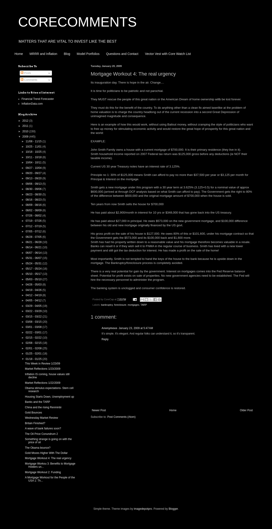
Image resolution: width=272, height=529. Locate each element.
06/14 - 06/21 (34, 247)
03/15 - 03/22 (34, 316)
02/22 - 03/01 (34, 332)
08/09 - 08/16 (34, 205)
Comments (29, 79)
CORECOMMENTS (77, 22)
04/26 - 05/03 (34, 284)
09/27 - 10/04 (34, 168)
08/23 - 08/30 (34, 194)
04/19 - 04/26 (34, 290)
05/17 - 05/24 (34, 268)
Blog (67, 54)
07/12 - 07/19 (34, 226)
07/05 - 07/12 (34, 231)
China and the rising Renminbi (43, 407)
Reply (105, 339)
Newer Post (99, 410)
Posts (26, 73)
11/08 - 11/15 (34, 141)
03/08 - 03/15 (34, 321)
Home (19, 54)
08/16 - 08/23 (34, 199)
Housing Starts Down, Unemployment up (49, 396)
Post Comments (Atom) (121, 416)
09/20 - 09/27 (34, 173)
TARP (144, 304)
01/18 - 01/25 (34, 359)
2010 (25, 131)
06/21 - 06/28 (34, 242)
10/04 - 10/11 (34, 162)
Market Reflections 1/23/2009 (42, 368)
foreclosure (120, 304)
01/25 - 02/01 (34, 353)
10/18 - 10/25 (34, 151)
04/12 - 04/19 (34, 295)
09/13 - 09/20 (34, 178)
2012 (25, 120)
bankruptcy (107, 304)
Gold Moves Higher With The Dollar (46, 453)
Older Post (246, 410)
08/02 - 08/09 (34, 210)
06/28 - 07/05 (34, 237)
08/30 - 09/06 (34, 189)
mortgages (133, 304)
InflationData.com (32, 103)
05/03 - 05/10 (34, 279)
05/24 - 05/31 (34, 263)
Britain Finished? (35, 423)
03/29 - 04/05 (34, 306)
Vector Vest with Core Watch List (168, 54)
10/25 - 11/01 (34, 146)
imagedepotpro (143, 508)
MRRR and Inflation (43, 54)
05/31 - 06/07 (34, 258)
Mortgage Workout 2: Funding (43, 472)
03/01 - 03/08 (34, 327)
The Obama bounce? (38, 447)
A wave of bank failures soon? (43, 428)
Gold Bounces (33, 412)
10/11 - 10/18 (34, 157)
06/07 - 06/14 (34, 252)
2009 (25, 136)
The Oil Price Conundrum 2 (41, 434)
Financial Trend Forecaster (38, 99)
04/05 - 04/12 (34, 300)
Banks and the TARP (37, 402)
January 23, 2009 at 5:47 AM (136, 328)
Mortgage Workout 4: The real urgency (48, 458)
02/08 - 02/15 (34, 342)
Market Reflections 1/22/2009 (42, 382)
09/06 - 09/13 (34, 183)
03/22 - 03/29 (34, 311)
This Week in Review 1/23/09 (42, 363)
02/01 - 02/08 (34, 348)
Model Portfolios (88, 54)
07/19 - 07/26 (34, 220)
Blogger (173, 508)
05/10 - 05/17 (34, 274)
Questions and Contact (122, 54)
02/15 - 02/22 (34, 337)
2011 (25, 126)
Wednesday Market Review (41, 417)
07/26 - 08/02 (34, 215)
